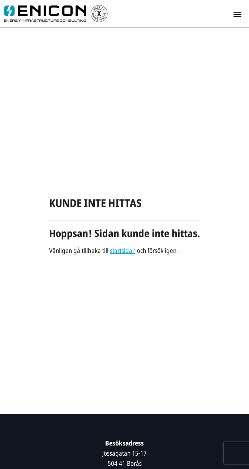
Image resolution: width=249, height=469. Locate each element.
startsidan (123, 251)
